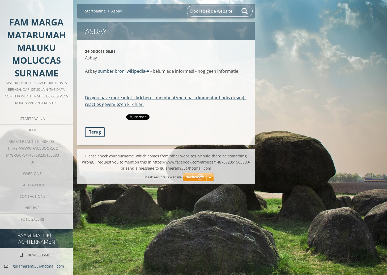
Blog (32, 129)
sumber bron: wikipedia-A (123, 71)
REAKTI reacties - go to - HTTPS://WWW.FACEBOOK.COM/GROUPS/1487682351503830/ (32, 152)
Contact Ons (32, 196)
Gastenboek (32, 184)
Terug (95, 132)
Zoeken (244, 11)
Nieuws (32, 207)
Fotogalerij (32, 219)
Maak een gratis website (163, 177)
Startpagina (32, 118)
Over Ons (32, 173)
